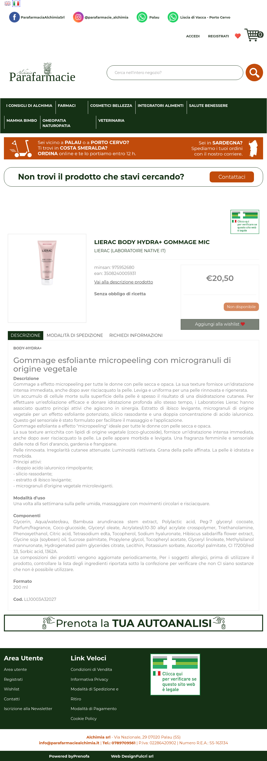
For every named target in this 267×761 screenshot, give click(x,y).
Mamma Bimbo (22, 120)
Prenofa (81, 756)
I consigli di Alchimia (29, 105)
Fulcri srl (144, 756)
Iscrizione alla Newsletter (28, 708)
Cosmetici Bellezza (111, 105)
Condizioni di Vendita (91, 669)
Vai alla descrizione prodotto (123, 282)
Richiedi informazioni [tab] (136, 335)
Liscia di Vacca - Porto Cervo (199, 17)
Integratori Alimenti (161, 105)
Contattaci (232, 177)
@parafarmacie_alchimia (100, 17)
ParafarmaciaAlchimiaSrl (37, 17)
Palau (148, 17)
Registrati (218, 36)
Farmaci (67, 105)
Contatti (12, 698)
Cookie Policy (84, 718)
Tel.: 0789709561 (118, 742)
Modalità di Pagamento (94, 708)
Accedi (193, 36)
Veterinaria (111, 120)
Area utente (15, 669)
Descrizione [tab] (25, 335)
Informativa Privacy (89, 679)
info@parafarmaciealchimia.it (69, 742)
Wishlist (239, 38)
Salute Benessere (208, 105)
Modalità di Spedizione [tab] (75, 335)
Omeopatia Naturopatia (56, 123)
